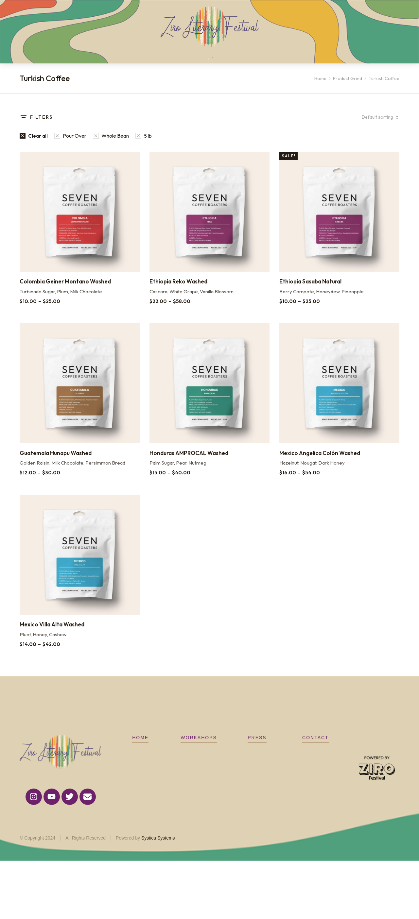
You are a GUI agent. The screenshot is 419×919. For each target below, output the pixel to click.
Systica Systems (158, 847)
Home (140, 747)
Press (257, 747)
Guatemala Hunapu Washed (56, 462)
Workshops (199, 747)
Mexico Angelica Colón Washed (319, 462)
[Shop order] (369, 127)
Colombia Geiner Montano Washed (65, 291)
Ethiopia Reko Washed (178, 291)
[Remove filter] (34, 145)
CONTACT (315, 747)
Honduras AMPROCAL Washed (188, 462)
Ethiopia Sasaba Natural (310, 291)
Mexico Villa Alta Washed (52, 634)
